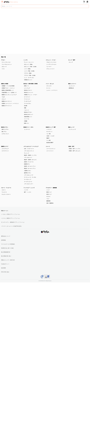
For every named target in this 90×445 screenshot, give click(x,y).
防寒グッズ (48, 192)
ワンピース (4, 192)
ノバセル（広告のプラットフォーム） (10, 214)
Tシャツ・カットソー (29, 62)
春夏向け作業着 (4, 83)
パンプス (26, 189)
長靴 (25, 107)
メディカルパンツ (28, 157)
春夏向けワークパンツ (7, 105)
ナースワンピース (28, 181)
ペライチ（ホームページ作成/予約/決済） (11, 226)
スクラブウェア (5, 148)
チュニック (26, 153)
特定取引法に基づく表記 (7, 248)
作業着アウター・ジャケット (8, 88)
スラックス (48, 85)
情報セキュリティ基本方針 (8, 260)
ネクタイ (48, 196)
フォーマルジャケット (7, 64)
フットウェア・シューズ (29, 187)
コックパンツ (27, 129)
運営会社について (5, 236)
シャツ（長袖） (27, 68)
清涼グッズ (48, 194)
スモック (4, 99)
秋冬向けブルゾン (28, 90)
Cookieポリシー (5, 264)
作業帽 (25, 121)
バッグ (47, 189)
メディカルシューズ (28, 175)
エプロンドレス (5, 133)
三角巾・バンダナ (50, 136)
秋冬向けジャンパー (28, 92)
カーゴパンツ (27, 96)
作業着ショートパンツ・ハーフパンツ (10, 103)
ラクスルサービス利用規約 (8, 244)
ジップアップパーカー (51, 64)
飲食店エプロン (4, 127)
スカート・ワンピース (6, 187)
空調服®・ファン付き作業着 (8, 85)
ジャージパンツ (49, 150)
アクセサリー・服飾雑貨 (51, 187)
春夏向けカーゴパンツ (7, 101)
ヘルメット (26, 110)
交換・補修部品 (49, 203)
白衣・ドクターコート (29, 148)
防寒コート (26, 85)
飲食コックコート (72, 83)
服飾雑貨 (48, 200)
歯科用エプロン (27, 172)
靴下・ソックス (27, 192)
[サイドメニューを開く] (2, 2)
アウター (3, 60)
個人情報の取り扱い (6, 256)
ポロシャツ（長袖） (28, 64)
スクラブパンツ (5, 150)
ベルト (47, 198)
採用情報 (3, 240)
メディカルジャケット (29, 150)
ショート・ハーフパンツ (51, 90)
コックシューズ (72, 129)
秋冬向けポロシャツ (28, 114)
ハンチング (48, 129)
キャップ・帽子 (71, 60)
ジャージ (48, 146)
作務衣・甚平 (71, 146)
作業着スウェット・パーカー (30, 94)
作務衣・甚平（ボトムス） (75, 150)
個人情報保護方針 (5, 252)
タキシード (4, 66)
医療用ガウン (27, 164)
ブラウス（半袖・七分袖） (30, 75)
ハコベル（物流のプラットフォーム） (10, 218)
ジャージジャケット (50, 148)
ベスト (3, 68)
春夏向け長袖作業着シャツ (8, 90)
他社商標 (3, 268)
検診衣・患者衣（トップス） (30, 155)
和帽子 (47, 138)
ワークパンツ (27, 99)
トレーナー (48, 66)
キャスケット (49, 131)
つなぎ (3, 96)
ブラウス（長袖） (28, 73)
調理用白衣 (71, 88)
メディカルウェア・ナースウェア (31, 146)
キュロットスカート (6, 194)
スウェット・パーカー (51, 60)
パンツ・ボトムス (50, 83)
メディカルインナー (28, 183)
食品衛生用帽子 (49, 142)
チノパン (48, 88)
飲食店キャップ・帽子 (51, 127)
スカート (4, 189)
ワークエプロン (27, 103)
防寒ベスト (26, 123)
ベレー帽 (48, 133)
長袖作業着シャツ (28, 116)
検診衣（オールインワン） (30, 168)
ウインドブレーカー (6, 62)
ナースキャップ (27, 179)
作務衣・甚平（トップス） (75, 148)
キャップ (71, 62)
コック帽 (48, 140)
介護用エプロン (27, 170)
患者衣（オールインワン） (30, 166)
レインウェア (27, 88)
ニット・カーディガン (29, 77)
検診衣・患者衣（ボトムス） (30, 159)
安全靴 (25, 105)
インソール (26, 118)
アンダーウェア (27, 101)
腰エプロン (4, 131)
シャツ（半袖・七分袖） (29, 71)
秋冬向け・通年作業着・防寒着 (30, 83)
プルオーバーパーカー (51, 62)
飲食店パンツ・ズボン (28, 127)
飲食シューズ (71, 127)
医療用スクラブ (4, 146)
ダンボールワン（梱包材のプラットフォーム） (13, 222)
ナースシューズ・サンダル (30, 177)
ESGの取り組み (5, 272)
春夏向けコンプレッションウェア (9, 94)
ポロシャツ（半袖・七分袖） (30, 66)
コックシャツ (72, 85)
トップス (26, 60)
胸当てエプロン (5, 129)
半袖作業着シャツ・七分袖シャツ (9, 92)
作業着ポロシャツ (28, 79)
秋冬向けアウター (28, 112)
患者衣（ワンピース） (29, 161)
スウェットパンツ (50, 68)
